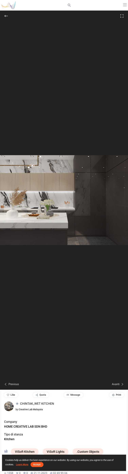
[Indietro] (6, 16)
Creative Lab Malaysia (31, 409)
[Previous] (11, 384)
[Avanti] (118, 384)
